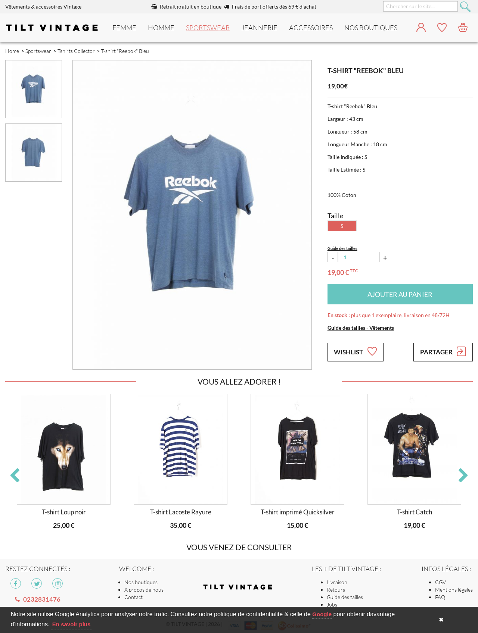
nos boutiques (370, 27)
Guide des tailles (345, 597)
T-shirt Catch (414, 512)
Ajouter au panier (399, 294)
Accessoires (311, 27)
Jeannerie (259, 27)
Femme (124, 27)
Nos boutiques (141, 582)
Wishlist (355, 351)
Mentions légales (454, 589)
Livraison (337, 582)
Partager (443, 351)
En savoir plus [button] (71, 624)
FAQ (440, 597)
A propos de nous (144, 589)
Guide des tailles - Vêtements (361, 328)
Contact (133, 597)
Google (322, 614)
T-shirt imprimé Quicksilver (298, 512)
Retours (336, 589)
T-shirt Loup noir (64, 512)
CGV (440, 582)
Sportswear (208, 27)
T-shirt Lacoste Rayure (180, 512)
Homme (161, 27)
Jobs (332, 604)
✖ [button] (441, 620)
